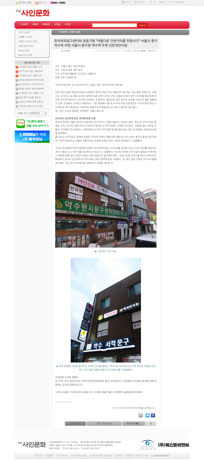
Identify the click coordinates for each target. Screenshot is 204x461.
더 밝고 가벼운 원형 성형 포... (32, 102)
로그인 (153, 2)
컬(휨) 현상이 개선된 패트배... (32, 89)
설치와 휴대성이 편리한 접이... (32, 80)
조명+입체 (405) (26, 46)
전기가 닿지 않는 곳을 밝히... (32, 71)
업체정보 (46, 24)
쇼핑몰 (57, 24)
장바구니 (126, 2)
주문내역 (139, 2)
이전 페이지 (75, 423)
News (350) (24, 51)
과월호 (35, 24)
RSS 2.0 (42, 3)
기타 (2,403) (24, 32)
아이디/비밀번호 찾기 (177, 2)
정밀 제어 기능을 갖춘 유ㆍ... (32, 97)
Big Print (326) (26, 55)
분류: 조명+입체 (104, 423)
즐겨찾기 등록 (25, 3)
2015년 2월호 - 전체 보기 (144, 51)
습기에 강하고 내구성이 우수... (32, 84)
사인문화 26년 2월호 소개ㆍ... (32, 67)
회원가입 (162, 2)
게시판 (67, 24)
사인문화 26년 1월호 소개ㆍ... (32, 76)
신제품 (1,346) (25, 37)
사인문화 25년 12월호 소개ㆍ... (33, 93)
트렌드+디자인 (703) (28, 41)
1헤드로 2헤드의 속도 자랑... (32, 106)
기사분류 (24, 24)
